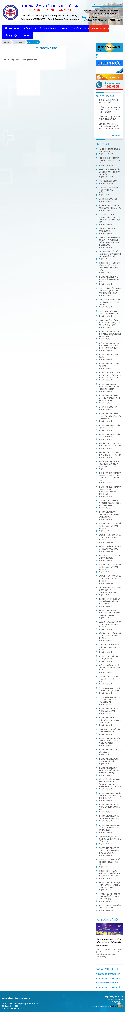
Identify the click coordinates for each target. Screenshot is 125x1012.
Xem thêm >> (115, 135)
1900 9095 (112, 87)
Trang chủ (6, 42)
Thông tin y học (18, 42)
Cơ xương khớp (33, 42)
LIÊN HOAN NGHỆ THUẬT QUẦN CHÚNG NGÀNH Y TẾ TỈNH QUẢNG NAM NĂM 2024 (109, 942)
